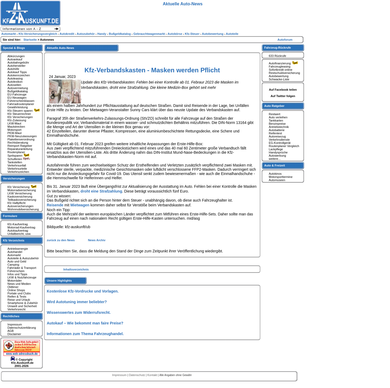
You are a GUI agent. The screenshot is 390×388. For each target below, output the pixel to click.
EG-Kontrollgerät (280, 142)
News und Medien (19, 283)
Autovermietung (17, 88)
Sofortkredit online (280, 69)
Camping (13, 264)
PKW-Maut (14, 133)
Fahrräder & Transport (21, 267)
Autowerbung (277, 155)
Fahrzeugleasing (279, 66)
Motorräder (14, 280)
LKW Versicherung (19, 193)
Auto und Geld (16, 261)
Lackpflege (276, 149)
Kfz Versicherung (22, 187)
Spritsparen (19, 155)
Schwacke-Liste (279, 79)
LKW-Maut (14, 123)
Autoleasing (15, 78)
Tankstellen (14, 162)
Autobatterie (276, 130)
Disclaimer (14, 334)
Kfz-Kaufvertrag (17, 224)
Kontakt (152, 375)
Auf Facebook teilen (283, 89)
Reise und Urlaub (18, 299)
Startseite (30, 39)
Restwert (274, 114)
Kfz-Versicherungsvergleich (38, 33)
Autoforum (285, 39)
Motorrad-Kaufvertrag (21, 227)
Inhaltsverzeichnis (76, 269)
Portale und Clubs (19, 293)
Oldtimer (13, 287)
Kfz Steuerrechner (19, 113)
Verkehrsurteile (17, 168)
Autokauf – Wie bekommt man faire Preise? (85, 323)
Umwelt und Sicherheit (22, 306)
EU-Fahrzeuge (17, 94)
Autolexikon (15, 81)
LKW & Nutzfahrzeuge (21, 277)
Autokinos (275, 173)
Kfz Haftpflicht (16, 203)
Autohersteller (16, 65)
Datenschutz (137, 375)
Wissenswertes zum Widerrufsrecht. (79, 312)
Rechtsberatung (17, 142)
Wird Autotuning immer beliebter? (77, 302)
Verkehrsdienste (279, 139)
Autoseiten (14, 84)
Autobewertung (278, 76)
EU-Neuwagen (17, 97)
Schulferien (18, 159)
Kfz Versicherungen (20, 117)
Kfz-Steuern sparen (24, 110)
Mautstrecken (16, 126)
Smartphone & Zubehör (22, 302)
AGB (10, 330)
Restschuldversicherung (284, 72)
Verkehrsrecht (16, 309)
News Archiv (97, 240)
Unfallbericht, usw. (19, 233)
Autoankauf (14, 59)
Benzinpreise (277, 123)
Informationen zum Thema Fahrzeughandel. (85, 334)
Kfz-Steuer (192, 33)
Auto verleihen (278, 117)
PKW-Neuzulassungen (22, 136)
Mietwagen (80, 205)
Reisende (55, 205)
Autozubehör (86, 33)
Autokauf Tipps (17, 72)
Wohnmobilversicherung (23, 209)
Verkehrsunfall (16, 165)
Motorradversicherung (21, 190)
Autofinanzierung (284, 63)
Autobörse (175, 33)
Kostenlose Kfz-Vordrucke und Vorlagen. (83, 291)
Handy (102, 33)
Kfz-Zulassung (16, 120)
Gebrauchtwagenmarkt (149, 33)
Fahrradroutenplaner (20, 104)
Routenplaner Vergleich (284, 146)
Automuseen (277, 180)
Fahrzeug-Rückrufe (277, 47)
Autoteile (232, 33)
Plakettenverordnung (21, 139)
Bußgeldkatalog (17, 91)
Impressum (14, 324)
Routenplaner (16, 152)
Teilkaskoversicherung (21, 199)
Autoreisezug (277, 136)
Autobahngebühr (18, 62)
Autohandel (14, 251)
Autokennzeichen (18, 75)
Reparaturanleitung (19, 149)
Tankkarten (276, 120)
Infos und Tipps (17, 274)
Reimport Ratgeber (19, 145)
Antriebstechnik (279, 126)
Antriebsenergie (17, 248)
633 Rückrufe (277, 55)
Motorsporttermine (280, 176)
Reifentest (275, 133)
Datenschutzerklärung (21, 327)
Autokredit (67, 33)
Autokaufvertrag (17, 230)
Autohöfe (13, 68)
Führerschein (15, 271)
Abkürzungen (16, 56)
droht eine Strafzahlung (101, 191)
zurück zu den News (61, 240)
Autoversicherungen (20, 206)
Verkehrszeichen (18, 171)
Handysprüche (278, 152)
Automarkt (14, 255)
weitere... (275, 158)
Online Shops (16, 290)
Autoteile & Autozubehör (23, 258)
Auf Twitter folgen (283, 96)
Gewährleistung (17, 107)
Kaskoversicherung (19, 196)
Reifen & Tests (16, 296)
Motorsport (14, 129)
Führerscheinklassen (21, 100)
